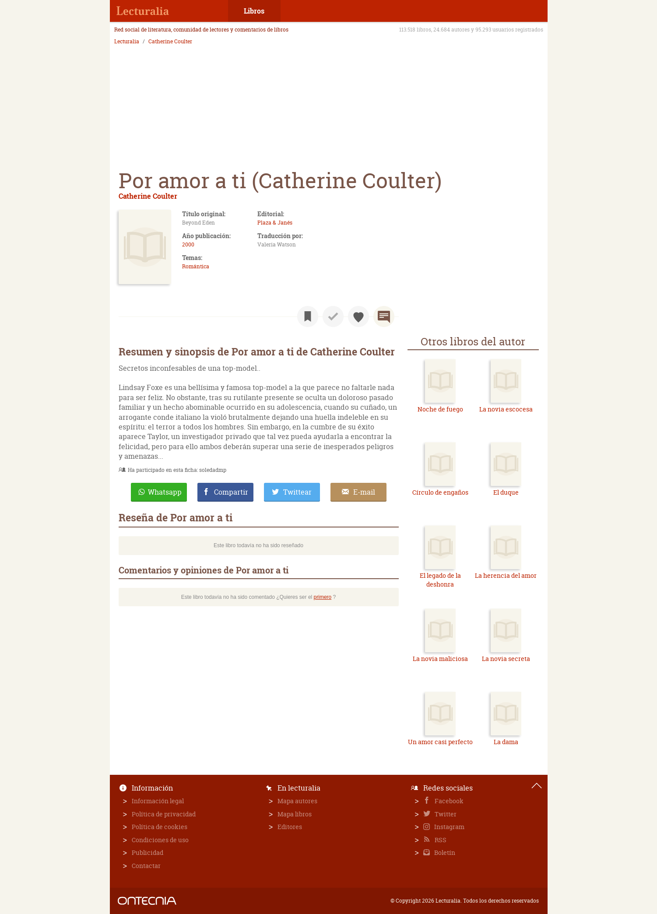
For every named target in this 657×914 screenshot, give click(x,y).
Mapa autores (297, 801)
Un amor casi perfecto (440, 742)
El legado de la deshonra (440, 579)
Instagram (448, 827)
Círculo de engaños (440, 492)
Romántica (195, 266)
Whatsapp (165, 492)
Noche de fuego (440, 409)
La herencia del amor (506, 575)
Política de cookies (159, 827)
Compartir (231, 492)
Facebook (448, 801)
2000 (188, 244)
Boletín (444, 852)
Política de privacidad (164, 814)
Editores (290, 827)
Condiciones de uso (160, 840)
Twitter (445, 814)
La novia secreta (506, 658)
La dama (506, 742)
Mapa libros (295, 814)
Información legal (158, 801)
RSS (439, 840)
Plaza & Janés (274, 222)
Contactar (146, 865)
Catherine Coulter (170, 41)
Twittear (297, 492)
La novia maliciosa (440, 658)
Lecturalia (126, 41)
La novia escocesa (506, 409)
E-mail (364, 492)
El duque (506, 492)
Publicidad (147, 852)
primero (323, 597)
